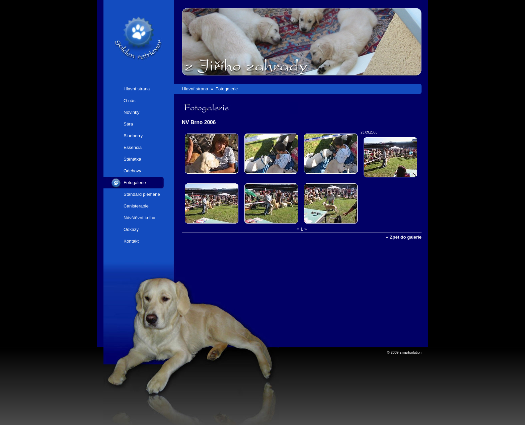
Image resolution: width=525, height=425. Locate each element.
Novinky (131, 112)
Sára (128, 123)
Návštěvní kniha (139, 217)
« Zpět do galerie (404, 237)
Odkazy (131, 229)
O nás (130, 100)
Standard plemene (142, 194)
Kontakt (131, 241)
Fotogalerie (135, 182)
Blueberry (133, 135)
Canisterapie (136, 205)
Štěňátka (132, 159)
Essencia (133, 147)
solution (410, 352)
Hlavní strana (137, 88)
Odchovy (132, 170)
